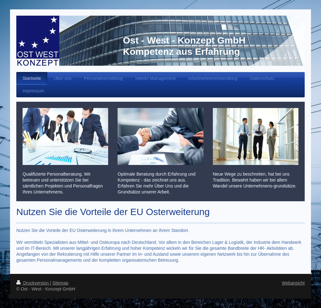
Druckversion (33, 282)
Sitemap (60, 282)
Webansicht (293, 282)
